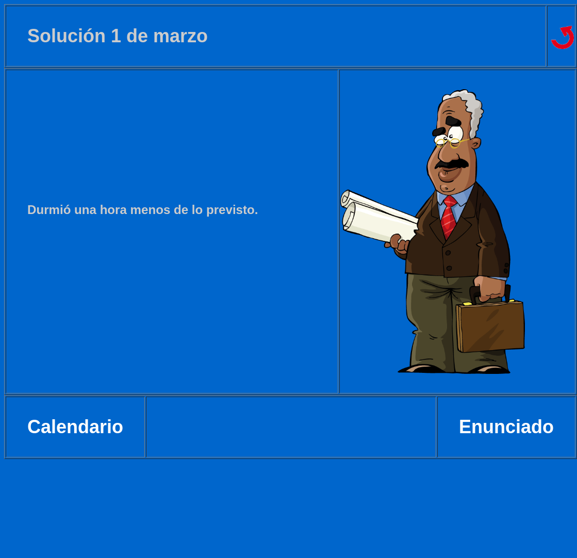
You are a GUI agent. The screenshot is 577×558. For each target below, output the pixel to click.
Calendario (75, 426)
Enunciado (506, 426)
